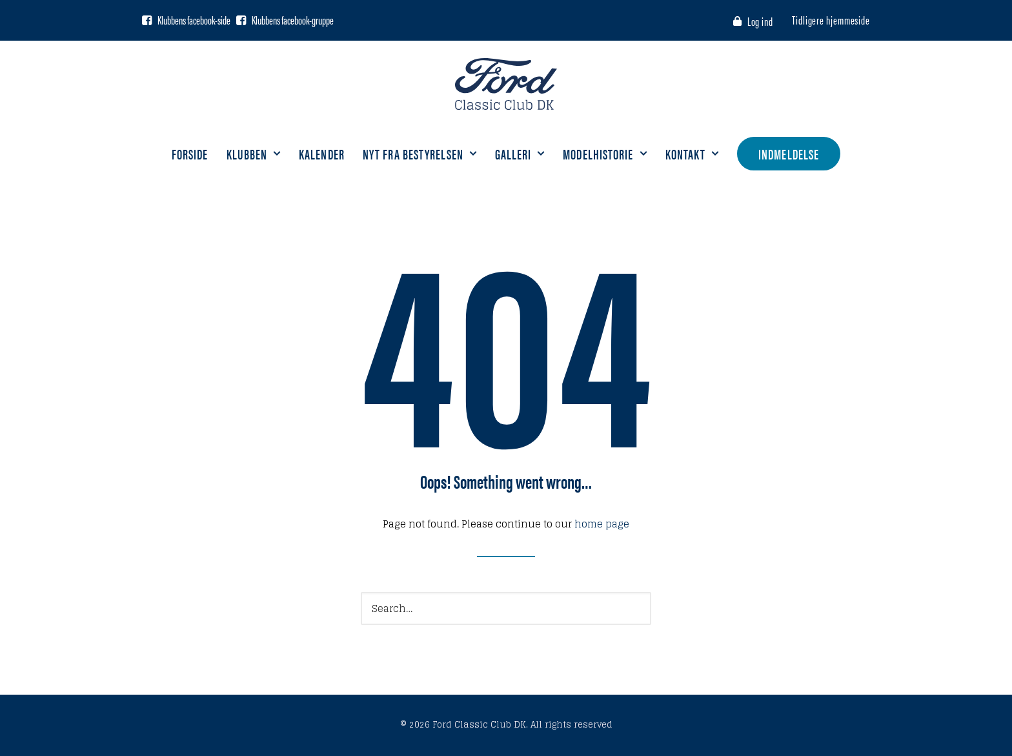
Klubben (254, 153)
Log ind (760, 21)
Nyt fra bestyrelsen (420, 153)
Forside (190, 153)
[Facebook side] (146, 20)
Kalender (322, 153)
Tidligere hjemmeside (831, 20)
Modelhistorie (605, 153)
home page (601, 524)
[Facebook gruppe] (241, 20)
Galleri (520, 153)
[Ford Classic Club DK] (505, 84)
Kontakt (692, 153)
